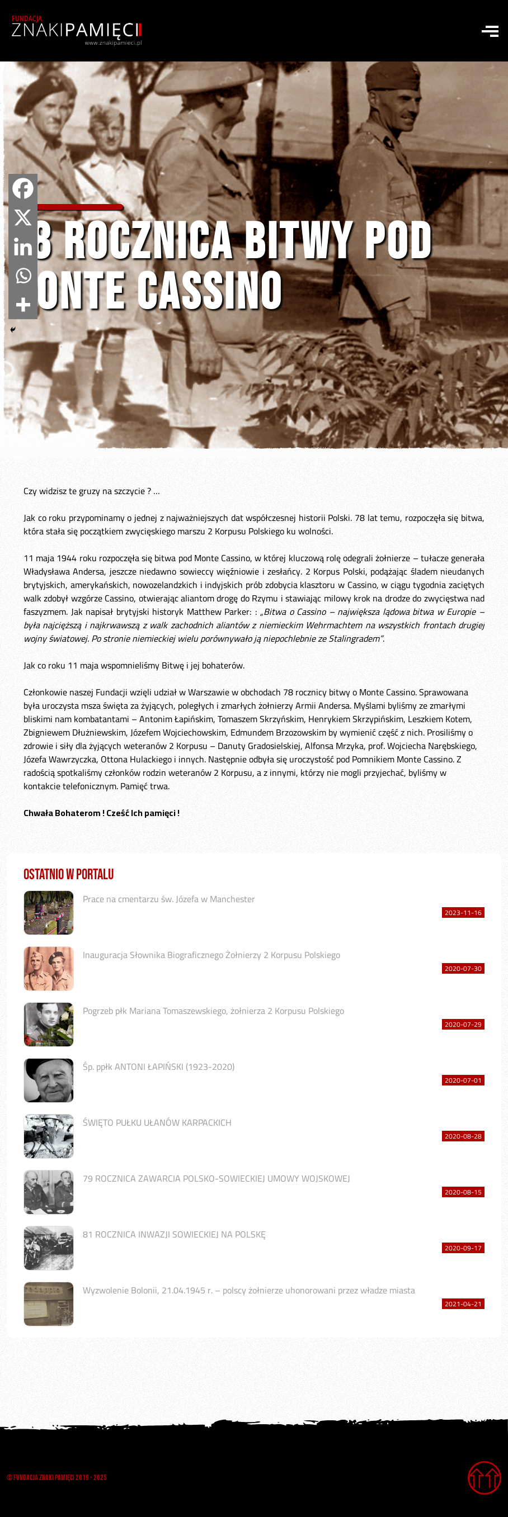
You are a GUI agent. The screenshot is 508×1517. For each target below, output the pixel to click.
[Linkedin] (22, 246)
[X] (22, 217)
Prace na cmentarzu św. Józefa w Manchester (169, 898)
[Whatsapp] (22, 275)
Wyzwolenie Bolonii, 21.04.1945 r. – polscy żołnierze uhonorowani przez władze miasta (249, 1290)
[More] (22, 304)
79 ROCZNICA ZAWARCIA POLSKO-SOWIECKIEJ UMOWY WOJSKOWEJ (216, 1178)
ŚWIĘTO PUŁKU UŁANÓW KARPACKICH (157, 1122)
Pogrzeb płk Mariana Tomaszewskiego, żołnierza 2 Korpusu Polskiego (213, 1010)
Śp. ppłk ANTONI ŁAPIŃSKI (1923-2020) (158, 1066)
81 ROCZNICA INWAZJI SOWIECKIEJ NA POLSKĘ (174, 1234)
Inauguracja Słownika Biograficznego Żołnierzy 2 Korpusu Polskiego (211, 954)
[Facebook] (22, 188)
